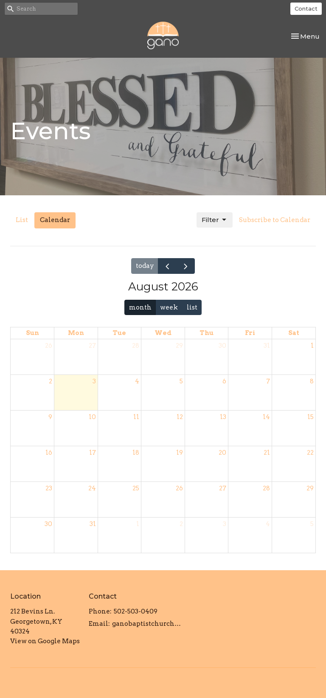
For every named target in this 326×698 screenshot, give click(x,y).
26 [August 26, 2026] (179, 488)
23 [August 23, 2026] (48, 488)
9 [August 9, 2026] (50, 417)
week (169, 307)
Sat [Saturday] (293, 333)
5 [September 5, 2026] (312, 524)
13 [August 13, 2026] (223, 417)
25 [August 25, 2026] (135, 488)
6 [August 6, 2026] (224, 381)
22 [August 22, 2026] (310, 452)
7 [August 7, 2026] (268, 381)
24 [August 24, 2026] (92, 488)
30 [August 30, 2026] (48, 524)
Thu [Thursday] (207, 333)
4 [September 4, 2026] (268, 524)
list (192, 307)
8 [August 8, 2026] (312, 381)
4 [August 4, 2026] (137, 381)
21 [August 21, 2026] (267, 452)
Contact (306, 8)
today (145, 266)
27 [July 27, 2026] (92, 345)
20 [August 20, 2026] (222, 452)
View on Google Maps (45, 641)
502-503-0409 (135, 611)
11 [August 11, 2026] (136, 417)
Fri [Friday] (250, 333)
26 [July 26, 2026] (48, 345)
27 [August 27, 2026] (222, 488)
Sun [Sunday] (32, 333)
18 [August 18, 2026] (135, 452)
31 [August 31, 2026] (93, 524)
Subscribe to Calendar (274, 220)
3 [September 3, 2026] (224, 524)
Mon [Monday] (76, 333)
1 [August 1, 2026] (312, 345)
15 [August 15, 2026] (310, 417)
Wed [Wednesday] (163, 333)
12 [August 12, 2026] (180, 417)
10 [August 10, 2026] (92, 417)
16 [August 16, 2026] (48, 452)
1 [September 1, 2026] (137, 524)
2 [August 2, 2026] (50, 381)
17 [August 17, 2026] (92, 452)
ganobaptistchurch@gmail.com (148, 624)
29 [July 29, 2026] (179, 345)
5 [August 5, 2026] (181, 381)
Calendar (55, 220)
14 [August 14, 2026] (266, 417)
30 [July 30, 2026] (222, 345)
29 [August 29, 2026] (310, 488)
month (140, 307)
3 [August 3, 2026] (94, 381)
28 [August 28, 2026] (266, 488)
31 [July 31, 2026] (267, 345)
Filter (215, 220)
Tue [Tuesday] (119, 333)
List (22, 220)
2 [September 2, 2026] (181, 524)
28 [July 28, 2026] (135, 345)
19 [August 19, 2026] (179, 452)
